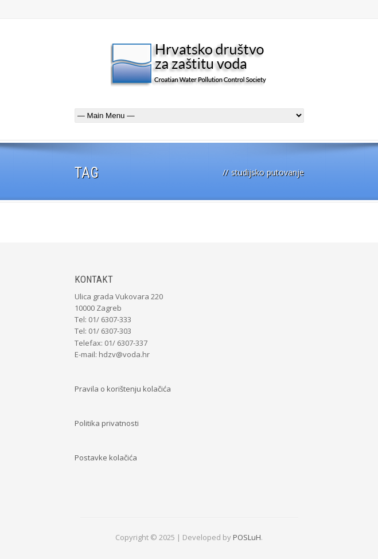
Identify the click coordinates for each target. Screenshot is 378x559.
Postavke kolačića (106, 457)
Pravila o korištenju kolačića (123, 389)
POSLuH (247, 537)
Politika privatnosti (107, 423)
